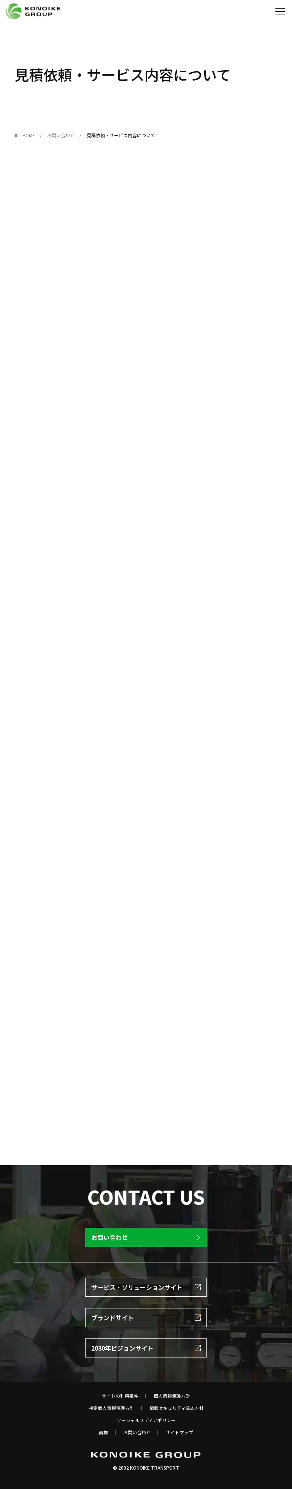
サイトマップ (179, 1432)
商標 (103, 1432)
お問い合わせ (137, 1432)
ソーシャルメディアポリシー (146, 1420)
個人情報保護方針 (172, 1396)
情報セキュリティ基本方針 (176, 1408)
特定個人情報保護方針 (111, 1408)
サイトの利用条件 (120, 1396)
